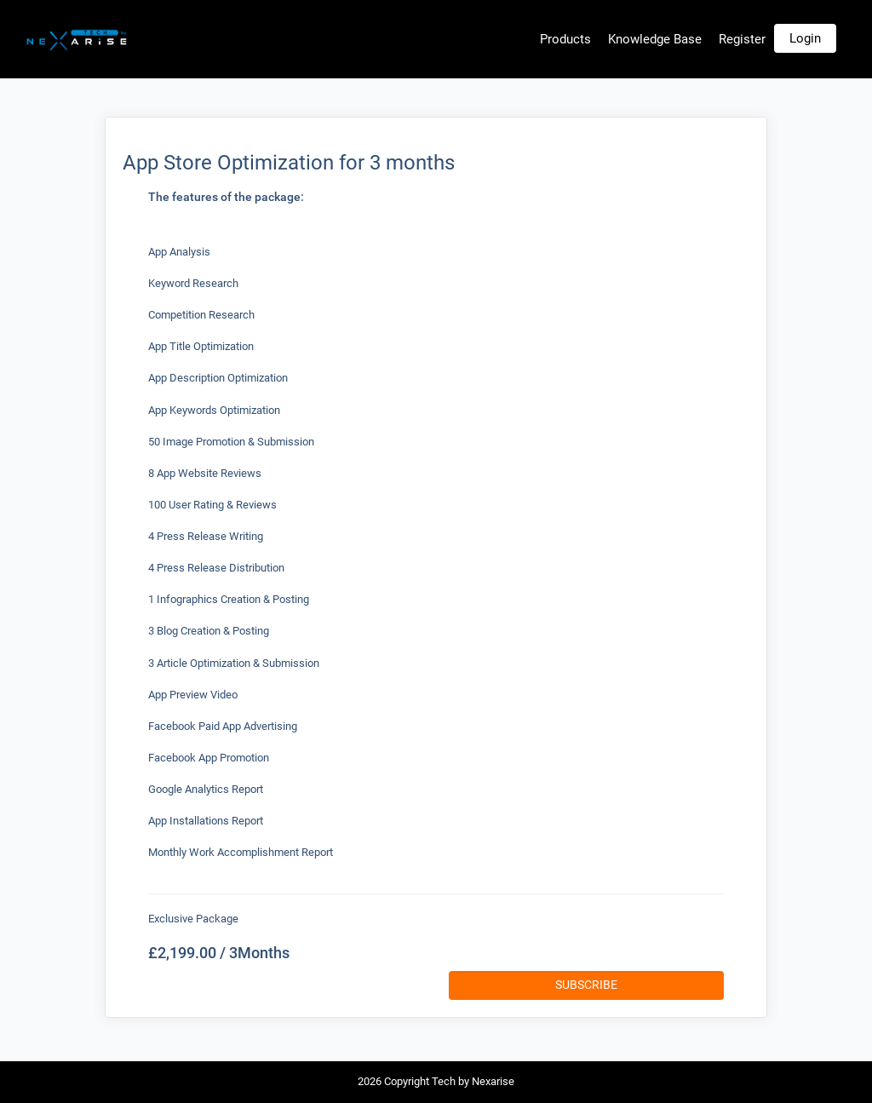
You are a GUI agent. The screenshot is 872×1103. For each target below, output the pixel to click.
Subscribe (586, 984)
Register (742, 39)
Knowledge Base (655, 39)
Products (565, 39)
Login (805, 38)
